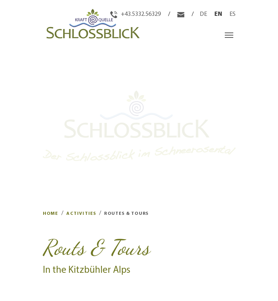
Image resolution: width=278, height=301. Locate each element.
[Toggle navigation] (229, 35)
